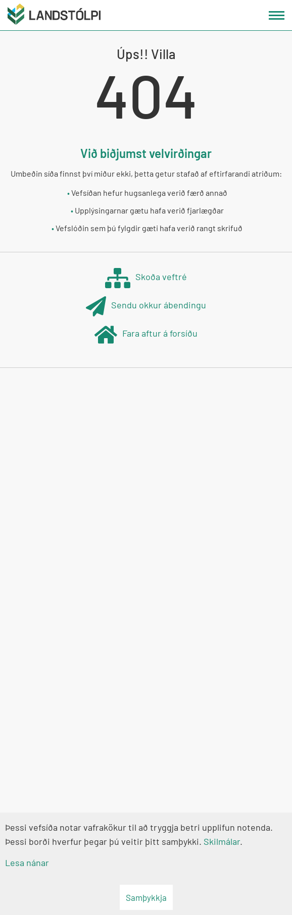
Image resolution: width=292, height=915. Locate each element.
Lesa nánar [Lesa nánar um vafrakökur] (27, 862)
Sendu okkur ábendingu (146, 306)
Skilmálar (222, 841)
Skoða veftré (146, 277)
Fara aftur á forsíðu (146, 334)
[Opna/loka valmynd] (276, 15)
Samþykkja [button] (146, 897)
